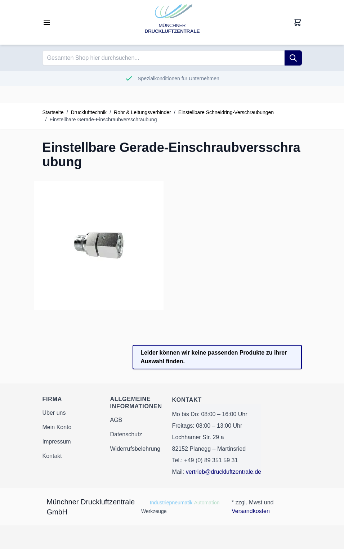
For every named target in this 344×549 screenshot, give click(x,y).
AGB (116, 420)
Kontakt (52, 456)
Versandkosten (251, 511)
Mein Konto (57, 427)
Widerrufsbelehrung (135, 449)
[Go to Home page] (172, 22)
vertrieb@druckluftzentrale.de (223, 472)
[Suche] (293, 58)
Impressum (57, 441)
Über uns (54, 413)
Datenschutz (126, 434)
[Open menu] (47, 22)
